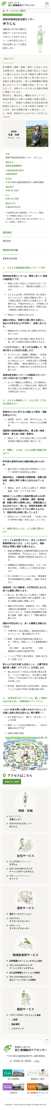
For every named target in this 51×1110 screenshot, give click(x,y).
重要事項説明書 (10, 258)
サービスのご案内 (14, 10)
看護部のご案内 (37, 1074)
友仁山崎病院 (13, 1074)
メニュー (47, 2)
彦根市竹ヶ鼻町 (12, 781)
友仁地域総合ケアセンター (37, 1090)
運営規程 (7, 241)
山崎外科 (13, 1088)
